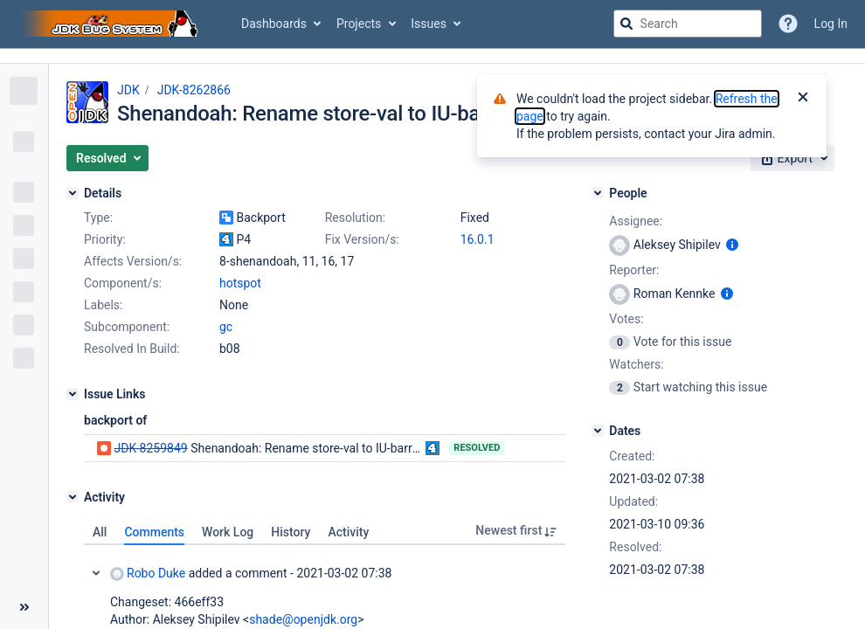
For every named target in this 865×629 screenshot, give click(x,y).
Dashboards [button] (274, 24)
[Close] (803, 98)
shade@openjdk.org (303, 619)
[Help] (788, 24)
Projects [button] (358, 24)
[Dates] (598, 431)
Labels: (103, 305)
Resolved (476, 447)
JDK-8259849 (150, 448)
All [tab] (100, 532)
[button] (107, 158)
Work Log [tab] (227, 532)
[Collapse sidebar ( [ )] (24, 607)
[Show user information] (732, 245)
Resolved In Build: (132, 349)
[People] (598, 193)
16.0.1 (477, 239)
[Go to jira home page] (112, 23)
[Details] (72, 193)
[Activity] (72, 497)
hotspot (240, 283)
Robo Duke (147, 573)
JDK (128, 90)
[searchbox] (687, 24)
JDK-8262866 (194, 90)
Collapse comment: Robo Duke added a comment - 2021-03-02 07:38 (96, 573)
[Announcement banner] (432, 56)
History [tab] (290, 532)
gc (225, 327)
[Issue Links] (72, 394)
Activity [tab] (348, 532)
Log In (831, 24)
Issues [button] (428, 24)
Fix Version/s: (362, 239)
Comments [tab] (154, 532)
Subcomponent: (127, 327)
